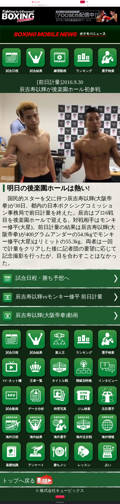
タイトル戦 (60, 379)
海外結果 (36, 435)
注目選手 (108, 407)
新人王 (60, 351)
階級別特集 (84, 379)
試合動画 (12, 407)
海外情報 (108, 435)
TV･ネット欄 (12, 379)
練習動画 (60, 69)
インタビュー (108, 379)
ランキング (84, 69)
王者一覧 (36, 379)
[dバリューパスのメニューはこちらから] (87, 2)
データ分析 (36, 407)
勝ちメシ (60, 463)
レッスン (84, 463)
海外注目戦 (84, 435)
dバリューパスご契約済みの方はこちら (39, 5)
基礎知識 (12, 463)
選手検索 (108, 69)
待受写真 (60, 407)
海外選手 (60, 435)
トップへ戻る (27, 481)
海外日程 (12, 435)
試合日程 (12, 69)
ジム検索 (84, 407)
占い (108, 463)
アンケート (36, 463)
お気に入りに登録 (60, 497)
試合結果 (36, 69)
